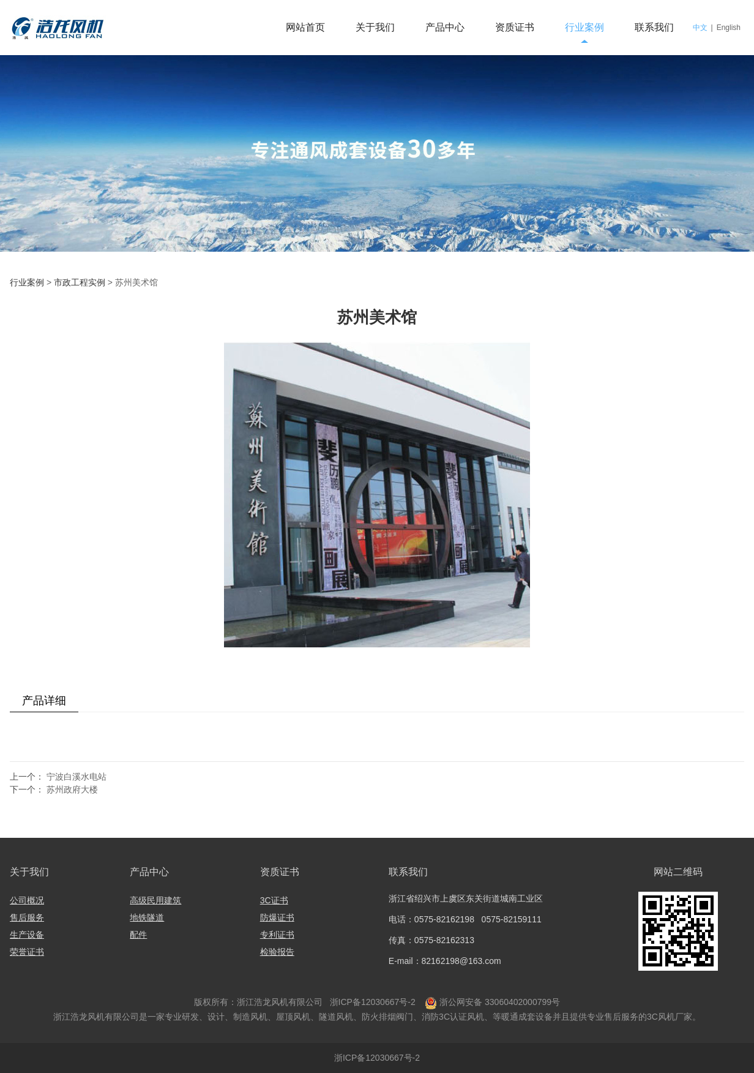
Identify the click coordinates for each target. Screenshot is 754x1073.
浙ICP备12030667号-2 (371, 1002)
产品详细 (44, 701)
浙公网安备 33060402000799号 (499, 1002)
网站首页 (305, 27)
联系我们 (654, 27)
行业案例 (584, 27)
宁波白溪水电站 (76, 776)
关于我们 (375, 27)
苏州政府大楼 (72, 789)
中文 (700, 27)
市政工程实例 (79, 282)
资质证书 (514, 27)
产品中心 (445, 27)
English (729, 27)
